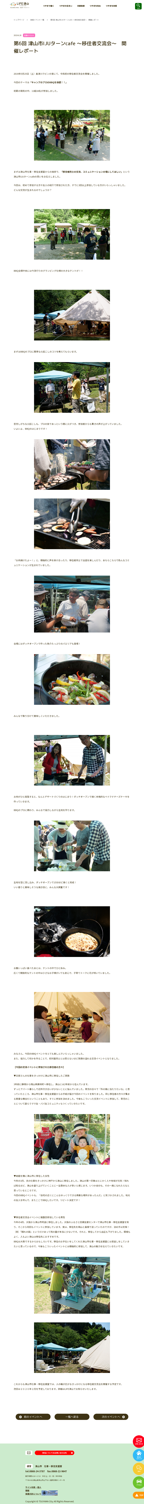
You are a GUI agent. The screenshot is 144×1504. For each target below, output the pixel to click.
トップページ (19, 20)
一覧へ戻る (72, 1417)
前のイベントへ (33, 1417)
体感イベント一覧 (37, 20)
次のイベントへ (111, 1417)
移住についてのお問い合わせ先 (54, 1453)
